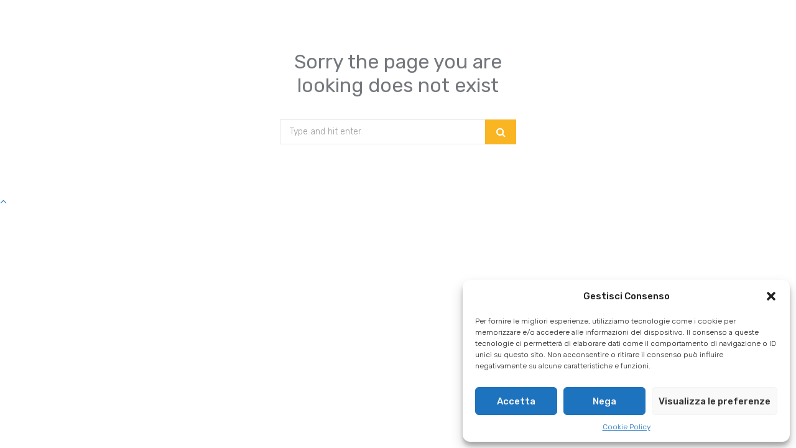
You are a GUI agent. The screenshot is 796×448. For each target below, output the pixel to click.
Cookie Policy (626, 426)
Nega (604, 401)
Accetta (516, 401)
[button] (771, 296)
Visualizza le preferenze (715, 401)
